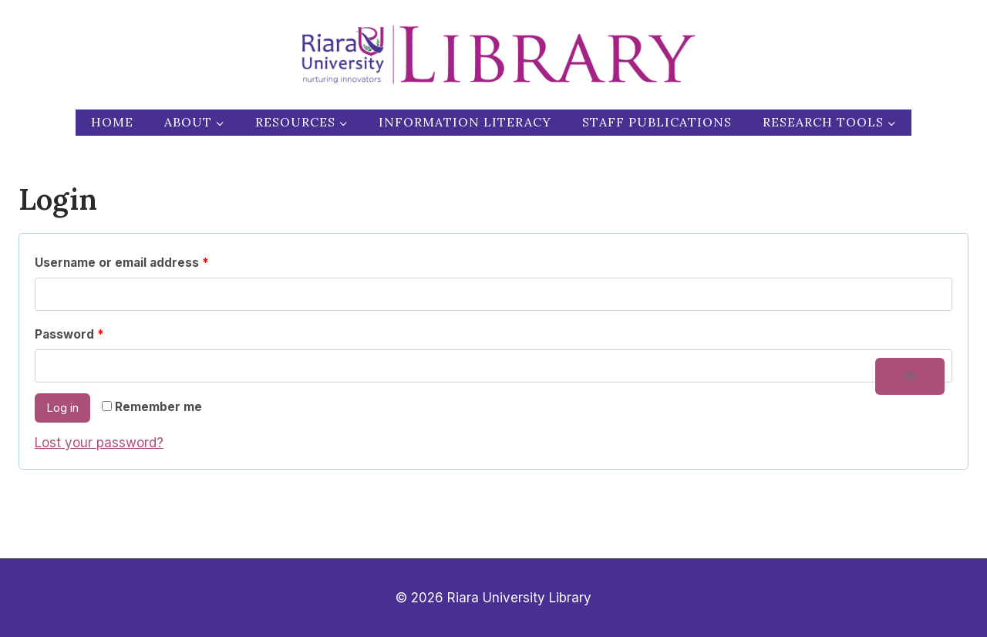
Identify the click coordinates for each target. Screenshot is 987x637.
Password (73, 335)
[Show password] (910, 376)
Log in (62, 407)
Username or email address (125, 263)
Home (112, 122)
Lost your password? (99, 442)
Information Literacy (465, 122)
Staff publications (657, 122)
